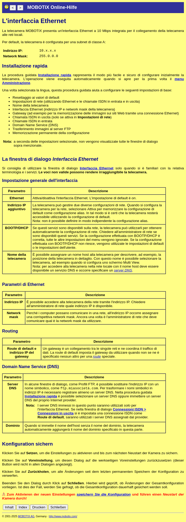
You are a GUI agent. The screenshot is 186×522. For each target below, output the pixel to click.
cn (147, 509)
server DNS (123, 272)
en (158, 509)
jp (176, 509)
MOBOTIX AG (26, 518)
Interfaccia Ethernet (97, 170)
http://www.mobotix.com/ (63, 518)
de (153, 509)
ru (181, 509)
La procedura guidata (20, 77)
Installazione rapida (54, 77)
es (164, 509)
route (97, 358)
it (172, 509)
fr (169, 509)
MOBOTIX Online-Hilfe (52, 7)
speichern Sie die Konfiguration (104, 496)
